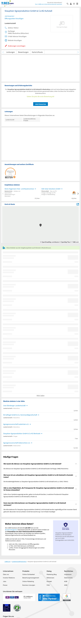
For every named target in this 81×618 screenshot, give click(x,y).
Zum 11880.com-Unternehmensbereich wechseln (48, 4)
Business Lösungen (28, 585)
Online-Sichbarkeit (28, 574)
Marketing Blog (51, 574)
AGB (65, 581)
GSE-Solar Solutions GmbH (50, 189)
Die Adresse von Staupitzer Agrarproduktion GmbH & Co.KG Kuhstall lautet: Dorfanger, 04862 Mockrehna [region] (36, 468)
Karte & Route (37, 52)
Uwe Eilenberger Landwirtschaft (14, 405)
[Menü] (78, 3)
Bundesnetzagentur (11, 530)
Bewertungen (23, 52)
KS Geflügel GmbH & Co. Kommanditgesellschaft (20, 415)
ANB (65, 585)
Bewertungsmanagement (30, 578)
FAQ (48, 585)
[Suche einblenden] (68, 3)
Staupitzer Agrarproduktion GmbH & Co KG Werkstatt (21, 433)
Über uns (6, 574)
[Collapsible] (76, 463)
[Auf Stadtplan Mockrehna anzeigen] (78, 204)
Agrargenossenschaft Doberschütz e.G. (16, 443)
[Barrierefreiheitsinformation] (74, 3)
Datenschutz (68, 578)
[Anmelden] (71, 3)
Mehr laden (40, 395)
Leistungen (10, 52)
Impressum (67, 574)
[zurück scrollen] (3, 52)
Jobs (4, 581)
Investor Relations (9, 578)
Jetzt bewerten (40, 104)
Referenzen (50, 578)
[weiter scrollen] (78, 52)
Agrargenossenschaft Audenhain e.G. (16, 424)
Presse (5, 585)
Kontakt (49, 581)
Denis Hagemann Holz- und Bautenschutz (19, 189)
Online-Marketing (28, 581)
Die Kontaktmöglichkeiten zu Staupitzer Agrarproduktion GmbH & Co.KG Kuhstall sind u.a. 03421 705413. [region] (36, 481)
